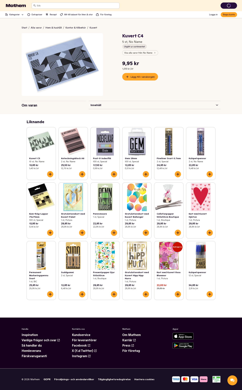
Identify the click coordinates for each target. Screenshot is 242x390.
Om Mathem (131, 335)
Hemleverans (31, 351)
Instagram (81, 356)
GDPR (46, 379)
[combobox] (77, 6)
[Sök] (34, 5)
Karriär (129, 340)
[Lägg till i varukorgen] (50, 174)
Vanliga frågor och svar (41, 340)
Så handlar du (32, 345)
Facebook (81, 345)
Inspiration (30, 335)
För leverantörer (84, 340)
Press (128, 345)
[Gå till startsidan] (16, 5)
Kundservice (81, 335)
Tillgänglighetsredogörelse (114, 379)
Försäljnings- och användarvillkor (74, 379)
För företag (131, 351)
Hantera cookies (144, 379)
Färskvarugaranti (34, 356)
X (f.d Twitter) (84, 351)
